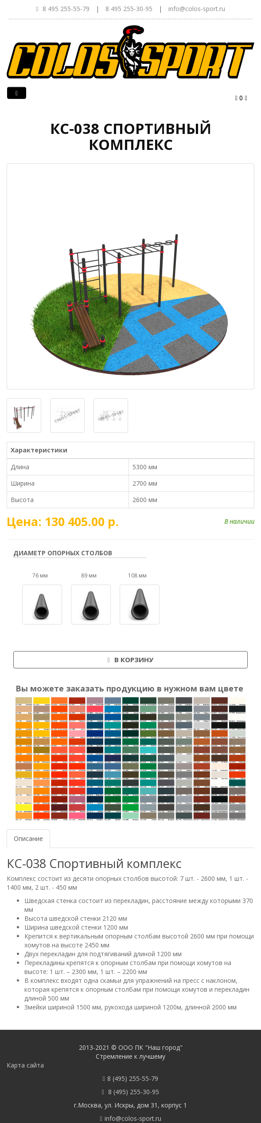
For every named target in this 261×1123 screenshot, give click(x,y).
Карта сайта (25, 1065)
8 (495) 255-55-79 (132, 1078)
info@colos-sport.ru (196, 8)
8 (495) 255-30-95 (133, 1092)
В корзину (130, 659)
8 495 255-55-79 (66, 8)
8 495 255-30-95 (128, 8)
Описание (28, 838)
